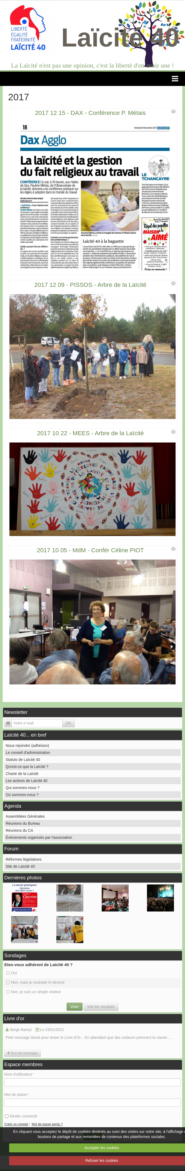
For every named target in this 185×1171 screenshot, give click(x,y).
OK (68, 723)
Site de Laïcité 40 (20, 866)
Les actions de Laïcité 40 (26, 781)
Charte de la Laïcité (22, 773)
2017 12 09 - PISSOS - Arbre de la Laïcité (90, 284)
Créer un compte (16, 1124)
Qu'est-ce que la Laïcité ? (27, 766)
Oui (11, 973)
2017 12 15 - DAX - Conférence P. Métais (90, 112)
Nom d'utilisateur (18, 1074)
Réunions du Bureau (23, 823)
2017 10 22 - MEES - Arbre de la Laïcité (90, 433)
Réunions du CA (19, 830)
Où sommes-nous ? (22, 795)
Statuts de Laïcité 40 (23, 759)
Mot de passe (15, 1094)
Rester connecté (21, 1116)
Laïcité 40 (120, 37)
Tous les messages (22, 1053)
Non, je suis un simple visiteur (33, 992)
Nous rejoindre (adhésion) (27, 745)
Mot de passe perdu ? (47, 1124)
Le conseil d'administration (28, 752)
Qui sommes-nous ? (22, 788)
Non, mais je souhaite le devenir (35, 982)
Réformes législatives (24, 859)
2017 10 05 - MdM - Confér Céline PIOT (90, 550)
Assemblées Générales (25, 816)
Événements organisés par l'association (39, 837)
